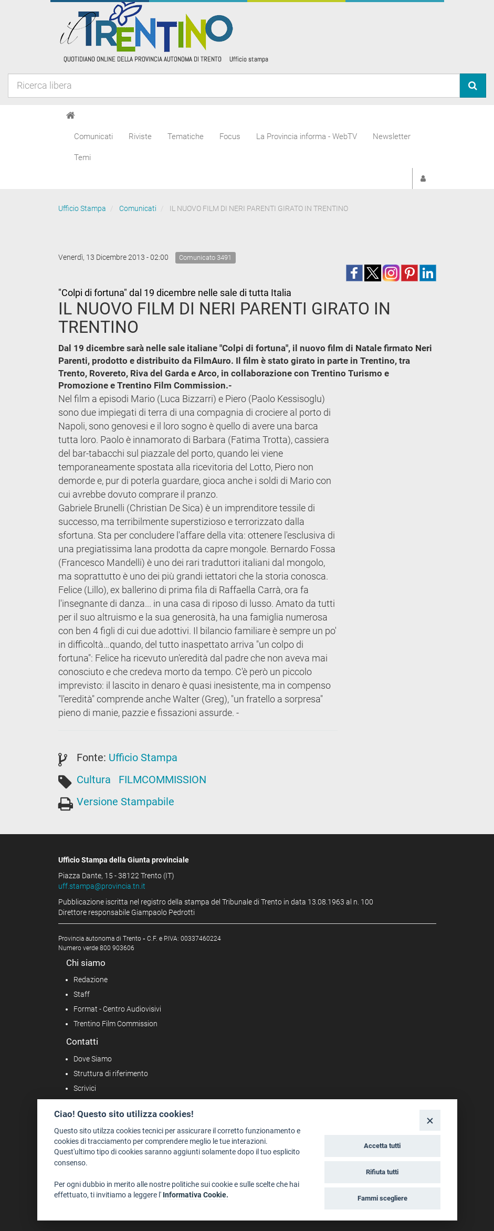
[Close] (429, 1120)
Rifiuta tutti (382, 1172)
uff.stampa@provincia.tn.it (101, 886)
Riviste (140, 136)
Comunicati (93, 136)
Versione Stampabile (125, 801)
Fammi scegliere (382, 1198)
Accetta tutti (382, 1146)
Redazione (90, 979)
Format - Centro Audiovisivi (117, 1009)
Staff (81, 994)
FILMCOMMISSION (162, 779)
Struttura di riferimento (110, 1073)
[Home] (70, 115)
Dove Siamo (92, 1059)
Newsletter (392, 136)
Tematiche (185, 136)
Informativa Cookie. (195, 1195)
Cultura (94, 779)
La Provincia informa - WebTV (306, 136)
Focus (229, 136)
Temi (82, 157)
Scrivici (84, 1088)
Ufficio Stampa (82, 208)
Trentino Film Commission (115, 1023)
